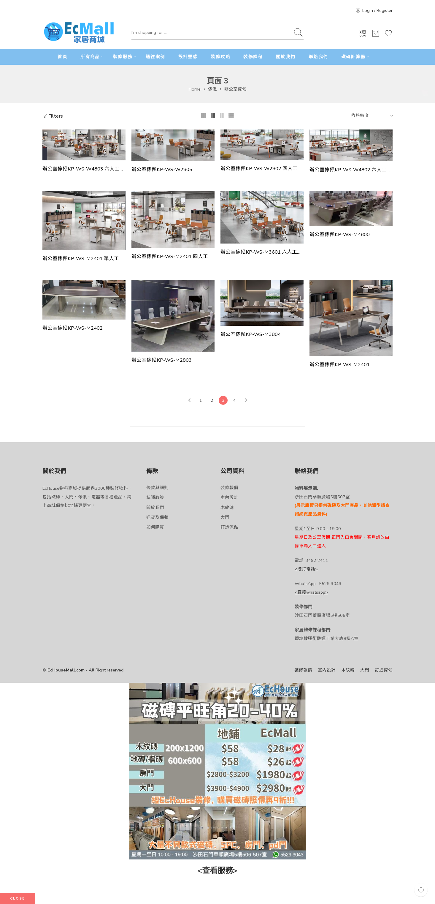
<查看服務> (217, 870)
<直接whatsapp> (311, 592)
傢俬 (212, 89)
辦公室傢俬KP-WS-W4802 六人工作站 (351, 170)
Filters (52, 116)
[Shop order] (371, 115)
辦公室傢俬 (235, 89)
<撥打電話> (306, 569)
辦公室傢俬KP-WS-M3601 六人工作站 (262, 252)
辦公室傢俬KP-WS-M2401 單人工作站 (84, 258)
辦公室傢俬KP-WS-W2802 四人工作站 (262, 168)
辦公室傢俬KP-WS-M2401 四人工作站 (173, 256)
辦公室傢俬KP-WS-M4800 (339, 234)
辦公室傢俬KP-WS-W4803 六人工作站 (84, 169)
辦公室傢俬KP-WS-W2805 (161, 169)
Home (195, 89)
